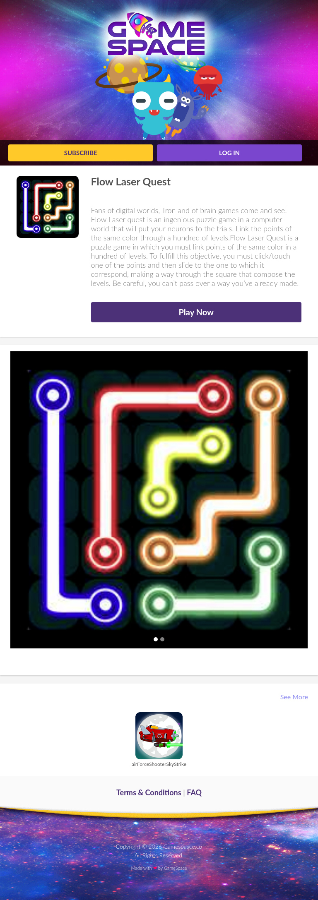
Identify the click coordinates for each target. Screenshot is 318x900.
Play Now (196, 312)
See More (295, 697)
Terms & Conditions (148, 792)
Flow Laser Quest (131, 181)
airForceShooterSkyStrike (159, 764)
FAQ (194, 792)
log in (229, 152)
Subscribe (80, 152)
